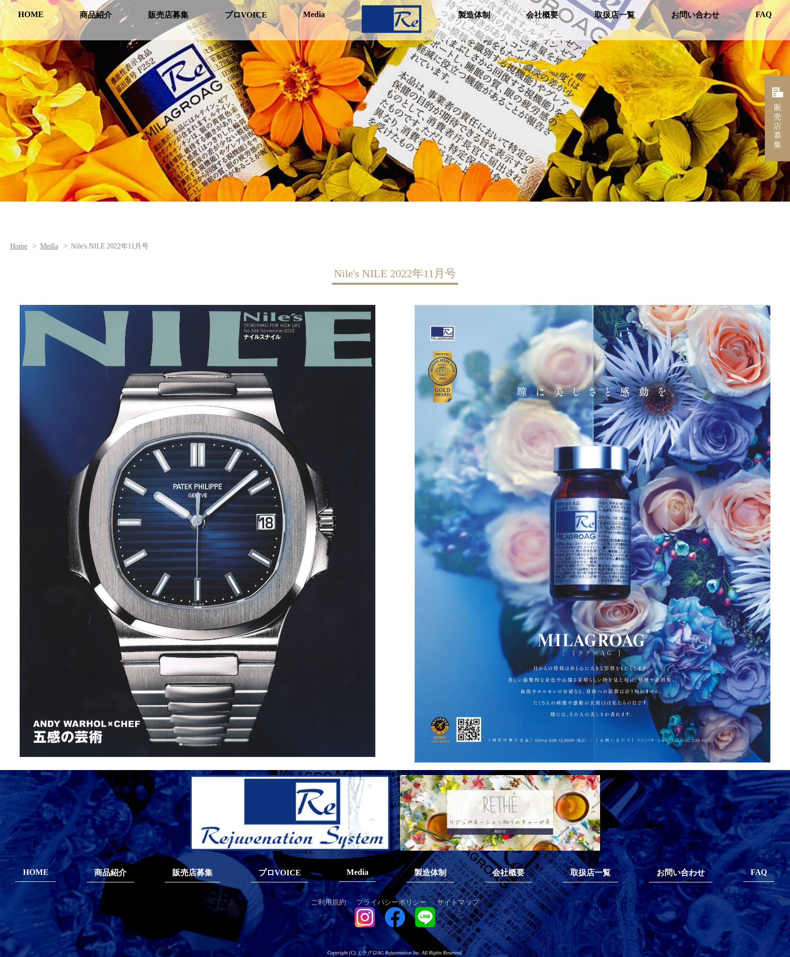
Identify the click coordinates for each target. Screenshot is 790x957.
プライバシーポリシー (391, 903)
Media (314, 14)
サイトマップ (458, 903)
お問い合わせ (695, 15)
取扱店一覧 (615, 15)
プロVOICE (246, 15)
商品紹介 (96, 15)
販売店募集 (168, 15)
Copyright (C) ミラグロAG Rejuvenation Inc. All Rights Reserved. (395, 953)
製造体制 (474, 15)
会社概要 (542, 15)
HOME (31, 14)
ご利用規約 (328, 903)
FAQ (763, 14)
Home (18, 246)
